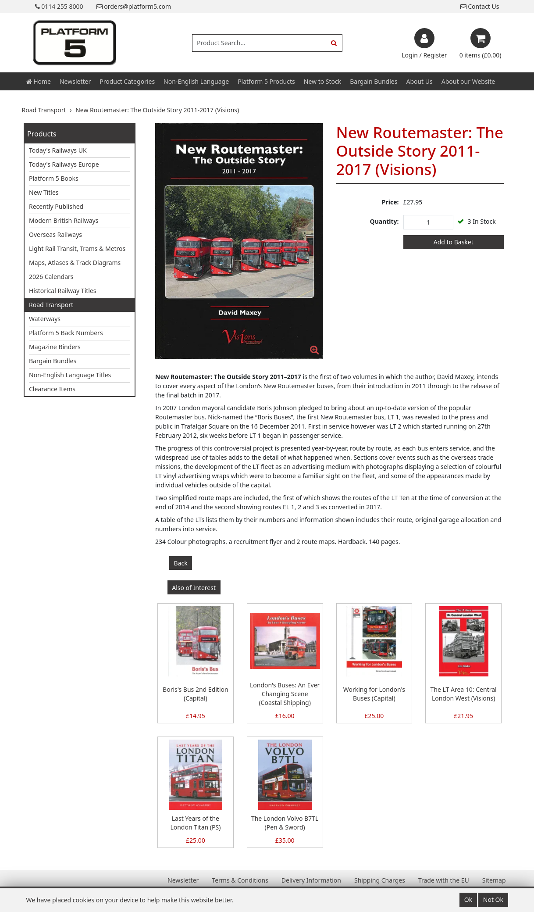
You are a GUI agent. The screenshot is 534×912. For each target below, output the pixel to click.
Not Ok (493, 899)
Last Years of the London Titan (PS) (195, 822)
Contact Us (479, 6)
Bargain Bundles (373, 81)
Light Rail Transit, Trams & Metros (77, 248)
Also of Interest (194, 587)
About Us (419, 81)
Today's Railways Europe (64, 164)
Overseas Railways (55, 234)
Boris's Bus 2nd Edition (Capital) (195, 693)
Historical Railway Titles (62, 290)
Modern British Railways (63, 220)
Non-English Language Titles (70, 375)
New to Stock (322, 81)
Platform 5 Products (266, 81)
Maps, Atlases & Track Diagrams (75, 262)
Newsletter (75, 81)
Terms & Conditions (240, 880)
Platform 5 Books (53, 178)
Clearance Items (52, 389)
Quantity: (384, 221)
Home (38, 81)
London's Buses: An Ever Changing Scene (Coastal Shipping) (285, 694)
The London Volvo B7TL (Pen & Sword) (284, 822)
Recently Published (56, 206)
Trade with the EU (443, 880)
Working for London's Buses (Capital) (374, 693)
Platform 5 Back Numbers (66, 333)
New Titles (44, 192)
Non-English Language (196, 81)
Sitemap (494, 880)
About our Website (468, 81)
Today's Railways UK (58, 150)
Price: (390, 202)
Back (181, 563)
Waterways (45, 319)
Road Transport (51, 304)
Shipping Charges (379, 880)
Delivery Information (311, 880)
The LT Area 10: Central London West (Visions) (464, 693)
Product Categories (127, 81)
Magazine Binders (55, 347)
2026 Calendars (51, 276)
